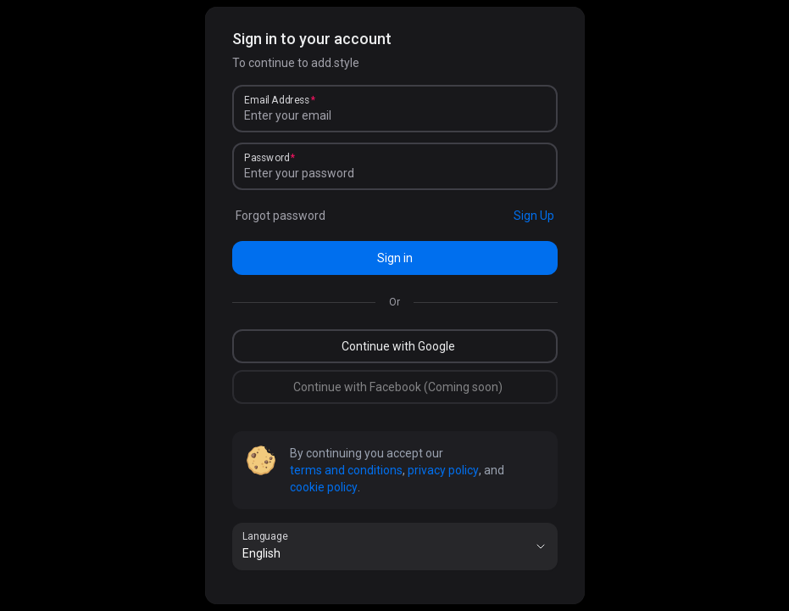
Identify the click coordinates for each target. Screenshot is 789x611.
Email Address (276, 100)
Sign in (395, 258)
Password (267, 158)
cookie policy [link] (324, 487)
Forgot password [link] (280, 215)
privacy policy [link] (443, 470)
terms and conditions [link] (346, 470)
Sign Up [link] (534, 215)
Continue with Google (398, 346)
